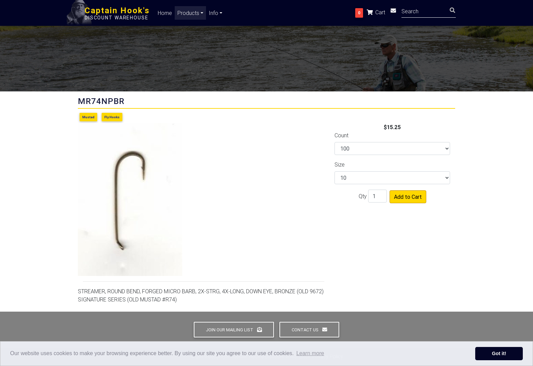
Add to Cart (408, 196)
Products (188, 14)
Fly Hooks (112, 117)
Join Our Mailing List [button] (234, 330)
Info (213, 14)
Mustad (88, 117)
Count (341, 135)
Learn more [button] (310, 353)
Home (165, 14)
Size (339, 164)
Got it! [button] (499, 353)
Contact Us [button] (309, 330)
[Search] (428, 12)
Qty (363, 196)
